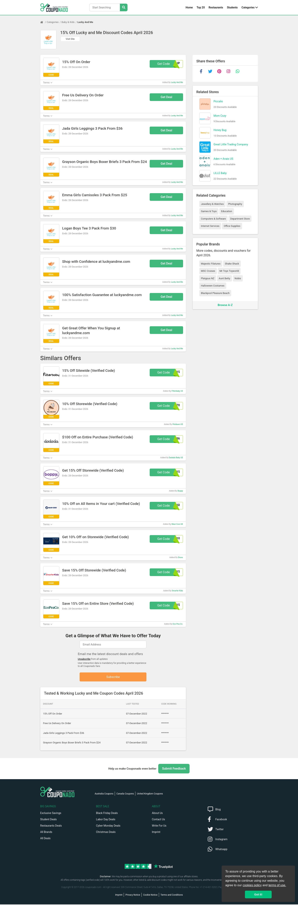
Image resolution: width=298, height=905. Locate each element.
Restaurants (216, 7)
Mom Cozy (220, 115)
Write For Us (159, 826)
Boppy (180, 491)
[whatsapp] (237, 71)
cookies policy (252, 885)
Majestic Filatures (210, 263)
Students (232, 7)
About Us (157, 813)
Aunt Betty (224, 278)
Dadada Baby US (176, 458)
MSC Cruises (208, 270)
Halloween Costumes (213, 285)
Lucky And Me (85, 22)
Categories (247, 7)
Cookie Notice (150, 895)
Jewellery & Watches (212, 204)
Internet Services (210, 226)
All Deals (45, 838)
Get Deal (166, 97)
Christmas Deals (105, 832)
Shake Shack (232, 263)
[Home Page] (43, 22)
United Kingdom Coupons (150, 794)
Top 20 (201, 7)
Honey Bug (220, 130)
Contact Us (158, 819)
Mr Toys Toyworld (229, 270)
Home (189, 7)
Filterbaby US (177, 391)
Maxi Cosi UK (177, 524)
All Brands (46, 832)
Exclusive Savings (50, 813)
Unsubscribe (84, 659)
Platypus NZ (207, 278)
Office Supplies (232, 226)
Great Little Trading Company (231, 144)
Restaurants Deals (51, 826)
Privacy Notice (132, 895)
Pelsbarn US (178, 424)
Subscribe (113, 677)
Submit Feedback (174, 769)
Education (226, 211)
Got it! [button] (258, 894)
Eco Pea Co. (178, 624)
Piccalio (218, 101)
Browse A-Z (225, 305)
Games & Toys (209, 211)
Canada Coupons (125, 794)
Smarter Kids (177, 591)
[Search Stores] (124, 7)
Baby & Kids (67, 22)
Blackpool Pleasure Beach (215, 293)
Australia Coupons (104, 794)
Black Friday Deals (107, 813)
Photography (235, 204)
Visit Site (70, 39)
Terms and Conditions (172, 895)
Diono (180, 557)
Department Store (240, 218)
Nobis (238, 278)
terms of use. (277, 885)
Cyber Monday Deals (108, 826)
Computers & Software (213, 218)
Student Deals (48, 819)
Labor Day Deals (105, 819)
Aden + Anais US (223, 158)
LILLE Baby (220, 173)
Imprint (156, 832)
